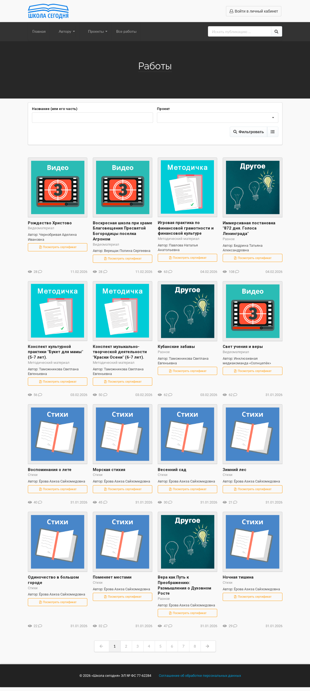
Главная (39, 31)
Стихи (33, 475)
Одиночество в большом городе (53, 580)
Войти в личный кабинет (253, 11)
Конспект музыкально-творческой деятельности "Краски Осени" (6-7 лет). (120, 352)
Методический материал (178, 239)
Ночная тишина (238, 577)
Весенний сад (172, 469)
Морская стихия (109, 469)
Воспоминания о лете (49, 469)
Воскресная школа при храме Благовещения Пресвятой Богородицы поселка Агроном (122, 231)
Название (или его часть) (55, 109)
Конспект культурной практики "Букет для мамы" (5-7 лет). (55, 352)
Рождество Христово (50, 223)
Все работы (126, 31)
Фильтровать (248, 132)
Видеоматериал (41, 228)
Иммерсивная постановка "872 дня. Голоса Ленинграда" (249, 228)
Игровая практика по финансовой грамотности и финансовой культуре (186, 228)
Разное (229, 239)
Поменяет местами (112, 577)
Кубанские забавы (176, 346)
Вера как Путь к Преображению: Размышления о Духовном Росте (184, 585)
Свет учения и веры (243, 346)
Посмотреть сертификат (57, 247)
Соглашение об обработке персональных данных (200, 676)
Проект (163, 109)
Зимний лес (234, 469)
